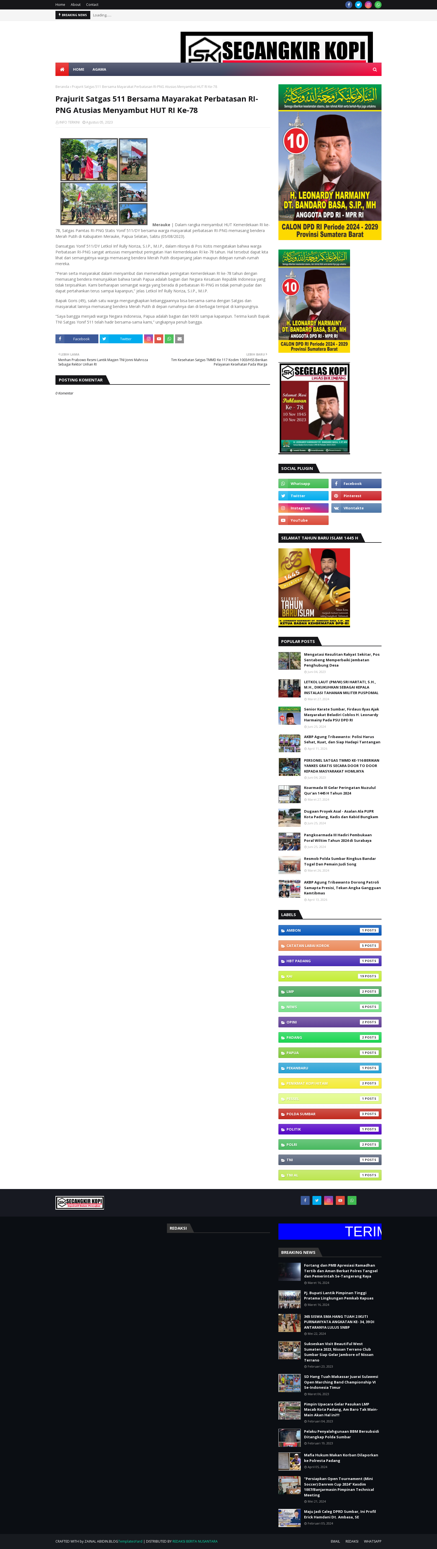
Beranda (62, 86)
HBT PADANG (333, 960)
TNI (333, 1159)
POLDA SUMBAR (333, 1113)
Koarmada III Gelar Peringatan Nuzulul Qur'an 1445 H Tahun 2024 (340, 790)
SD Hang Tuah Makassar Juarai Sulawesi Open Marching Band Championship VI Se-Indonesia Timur (341, 1382)
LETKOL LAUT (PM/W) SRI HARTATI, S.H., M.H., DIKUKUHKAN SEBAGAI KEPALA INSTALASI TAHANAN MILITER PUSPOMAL (341, 687)
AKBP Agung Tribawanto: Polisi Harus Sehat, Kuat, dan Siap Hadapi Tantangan (342, 739)
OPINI (333, 1022)
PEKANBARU (333, 1068)
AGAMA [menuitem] (99, 69)
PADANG (333, 1037)
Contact (92, 4)
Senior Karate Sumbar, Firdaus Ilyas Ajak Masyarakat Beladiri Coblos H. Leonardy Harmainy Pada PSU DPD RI (341, 714)
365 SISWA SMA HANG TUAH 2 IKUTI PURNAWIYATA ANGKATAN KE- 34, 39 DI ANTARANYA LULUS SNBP (339, 1322)
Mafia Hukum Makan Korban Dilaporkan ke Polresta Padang (341, 1457)
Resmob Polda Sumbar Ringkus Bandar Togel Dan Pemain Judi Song (340, 861)
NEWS (333, 1006)
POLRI (333, 1144)
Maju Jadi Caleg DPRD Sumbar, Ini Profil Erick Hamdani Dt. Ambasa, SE (340, 1514)
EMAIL (335, 1541)
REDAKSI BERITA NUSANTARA (195, 1541)
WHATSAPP (373, 1541)
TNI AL (333, 1175)
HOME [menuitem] (78, 69)
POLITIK (333, 1129)
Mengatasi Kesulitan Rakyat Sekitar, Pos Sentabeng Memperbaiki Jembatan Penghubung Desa (342, 660)
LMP (333, 991)
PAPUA (333, 1052)
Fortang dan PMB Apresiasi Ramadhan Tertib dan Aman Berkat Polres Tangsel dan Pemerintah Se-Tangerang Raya (341, 1271)
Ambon (333, 930)
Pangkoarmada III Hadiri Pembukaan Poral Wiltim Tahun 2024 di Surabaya (338, 837)
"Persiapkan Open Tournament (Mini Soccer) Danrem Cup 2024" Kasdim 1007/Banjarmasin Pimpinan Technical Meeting (339, 1487)
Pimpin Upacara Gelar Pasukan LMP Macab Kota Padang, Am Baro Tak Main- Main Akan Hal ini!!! (341, 1409)
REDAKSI (352, 1541)
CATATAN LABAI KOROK (333, 945)
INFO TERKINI (69, 122)
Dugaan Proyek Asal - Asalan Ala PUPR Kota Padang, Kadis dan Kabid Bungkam (341, 814)
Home (60, 4)
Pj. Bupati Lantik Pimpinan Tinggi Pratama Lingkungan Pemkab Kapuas (338, 1295)
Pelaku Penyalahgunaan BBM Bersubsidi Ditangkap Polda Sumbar (341, 1434)
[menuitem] (62, 69)
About (76, 4)
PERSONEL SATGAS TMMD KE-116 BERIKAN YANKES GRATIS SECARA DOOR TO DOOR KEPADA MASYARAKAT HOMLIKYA (341, 766)
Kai (333, 976)
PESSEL (333, 1098)
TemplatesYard (130, 1541)
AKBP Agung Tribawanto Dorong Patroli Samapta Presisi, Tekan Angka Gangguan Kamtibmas (342, 888)
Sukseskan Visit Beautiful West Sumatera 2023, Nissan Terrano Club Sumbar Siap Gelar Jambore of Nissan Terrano (338, 1352)
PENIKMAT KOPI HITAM (333, 1083)
